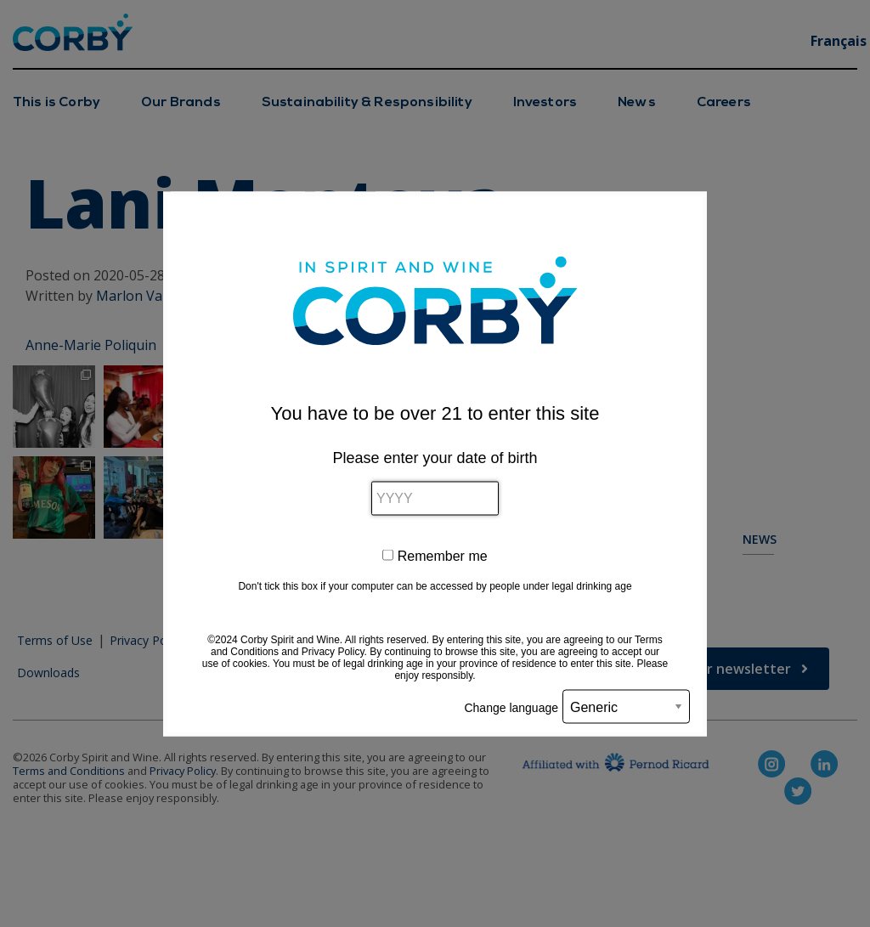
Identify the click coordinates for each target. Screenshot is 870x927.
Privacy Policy (333, 651)
